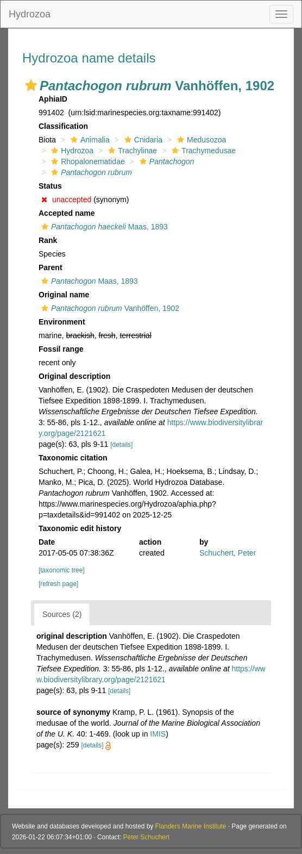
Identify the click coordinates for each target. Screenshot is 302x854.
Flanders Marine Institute (190, 826)
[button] (31, 85)
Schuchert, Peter (227, 552)
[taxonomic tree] (62, 570)
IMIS (158, 734)
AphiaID (53, 99)
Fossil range (61, 349)
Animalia (89, 139)
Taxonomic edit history (80, 528)
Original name (64, 294)
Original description (74, 376)
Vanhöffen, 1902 (109, 308)
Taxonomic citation (73, 457)
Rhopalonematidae (86, 161)
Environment (62, 321)
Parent (50, 267)
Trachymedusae (202, 150)
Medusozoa (200, 139)
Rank (48, 240)
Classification (63, 126)
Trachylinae (131, 150)
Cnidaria (142, 139)
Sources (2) (61, 614)
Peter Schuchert (146, 837)
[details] (121, 444)
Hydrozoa (30, 14)
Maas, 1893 (103, 226)
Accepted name (67, 213)
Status (50, 186)
